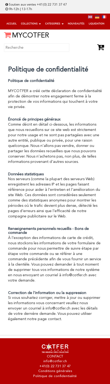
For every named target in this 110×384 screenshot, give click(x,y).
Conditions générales (55, 371)
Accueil (11, 23)
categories (54, 23)
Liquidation (96, 23)
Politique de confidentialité (55, 376)
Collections (31, 23)
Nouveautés (76, 23)
